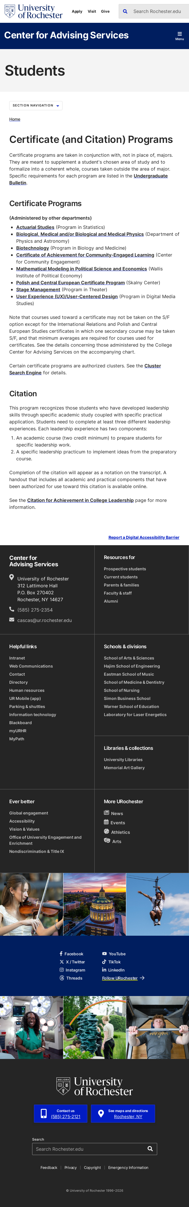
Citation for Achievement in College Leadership (80, 500)
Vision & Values (24, 829)
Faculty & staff (118, 593)
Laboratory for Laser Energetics (135, 714)
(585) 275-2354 (35, 610)
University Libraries (123, 759)
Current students (121, 577)
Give (105, 11)
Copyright (92, 1167)
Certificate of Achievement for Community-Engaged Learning (85, 255)
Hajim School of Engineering (132, 666)
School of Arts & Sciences (129, 658)
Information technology (32, 714)
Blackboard (20, 722)
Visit (92, 11)
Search (38, 1139)
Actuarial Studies (35, 227)
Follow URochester (123, 978)
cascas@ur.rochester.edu (44, 620)
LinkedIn (113, 970)
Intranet (17, 658)
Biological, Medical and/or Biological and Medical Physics (80, 234)
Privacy (71, 1167)
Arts (113, 841)
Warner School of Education (131, 706)
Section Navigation (36, 105)
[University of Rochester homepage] (34, 11)
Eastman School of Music (129, 674)
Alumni (111, 601)
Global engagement (28, 813)
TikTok (111, 962)
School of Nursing (122, 690)
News (113, 813)
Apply (77, 11)
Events (114, 822)
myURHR (17, 730)
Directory (18, 682)
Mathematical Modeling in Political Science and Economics (81, 269)
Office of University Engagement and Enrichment (45, 840)
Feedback (49, 1167)
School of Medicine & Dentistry (134, 682)
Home (14, 119)
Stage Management (38, 289)
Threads (71, 978)
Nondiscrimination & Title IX (36, 851)
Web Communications (31, 666)
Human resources (27, 690)
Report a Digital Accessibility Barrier (144, 537)
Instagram (72, 970)
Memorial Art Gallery (124, 767)
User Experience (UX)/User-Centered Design (67, 296)
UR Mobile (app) (25, 698)
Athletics (117, 832)
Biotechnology (32, 248)
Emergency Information (128, 1167)
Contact (17, 674)
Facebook (71, 953)
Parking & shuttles (27, 706)
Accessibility (22, 821)
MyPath (16, 738)
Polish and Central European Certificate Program (70, 282)
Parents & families (121, 585)
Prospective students (125, 568)
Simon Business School (127, 698)
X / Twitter (72, 962)
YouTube (114, 953)
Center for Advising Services (66, 34)
